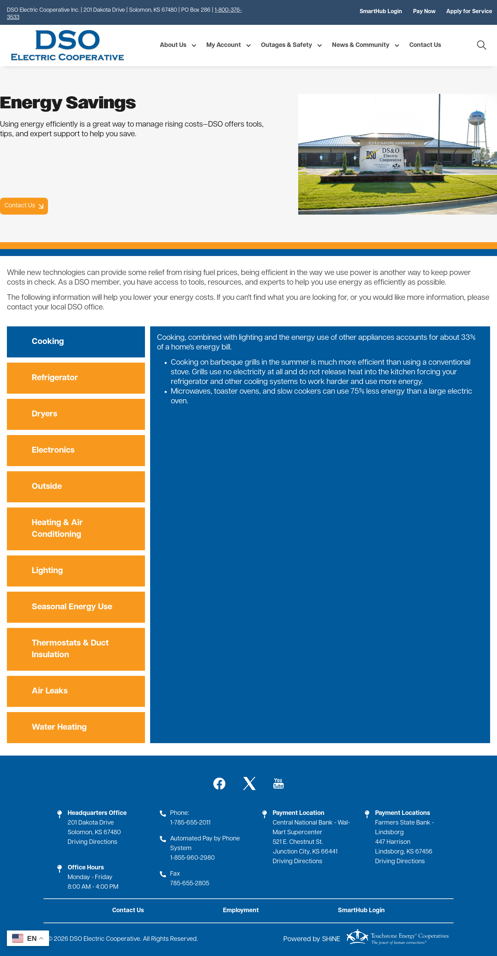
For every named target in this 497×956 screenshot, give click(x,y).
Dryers (44, 414)
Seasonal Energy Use (72, 607)
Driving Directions (92, 842)
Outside (47, 487)
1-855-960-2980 (192, 858)
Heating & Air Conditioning (57, 529)
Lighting (47, 571)
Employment (241, 910)
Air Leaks (50, 691)
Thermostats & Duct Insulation (70, 649)
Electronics (53, 450)
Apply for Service (469, 11)
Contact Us (128, 910)
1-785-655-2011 (190, 823)
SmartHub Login (381, 11)
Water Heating (59, 727)
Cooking (48, 342)
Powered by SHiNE (311, 939)
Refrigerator (55, 378)
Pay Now (424, 11)
